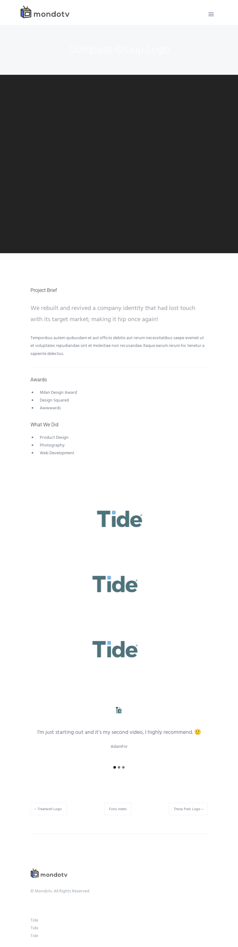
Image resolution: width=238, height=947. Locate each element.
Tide (34, 920)
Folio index (118, 809)
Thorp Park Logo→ (189, 809)
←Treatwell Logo (48, 809)
